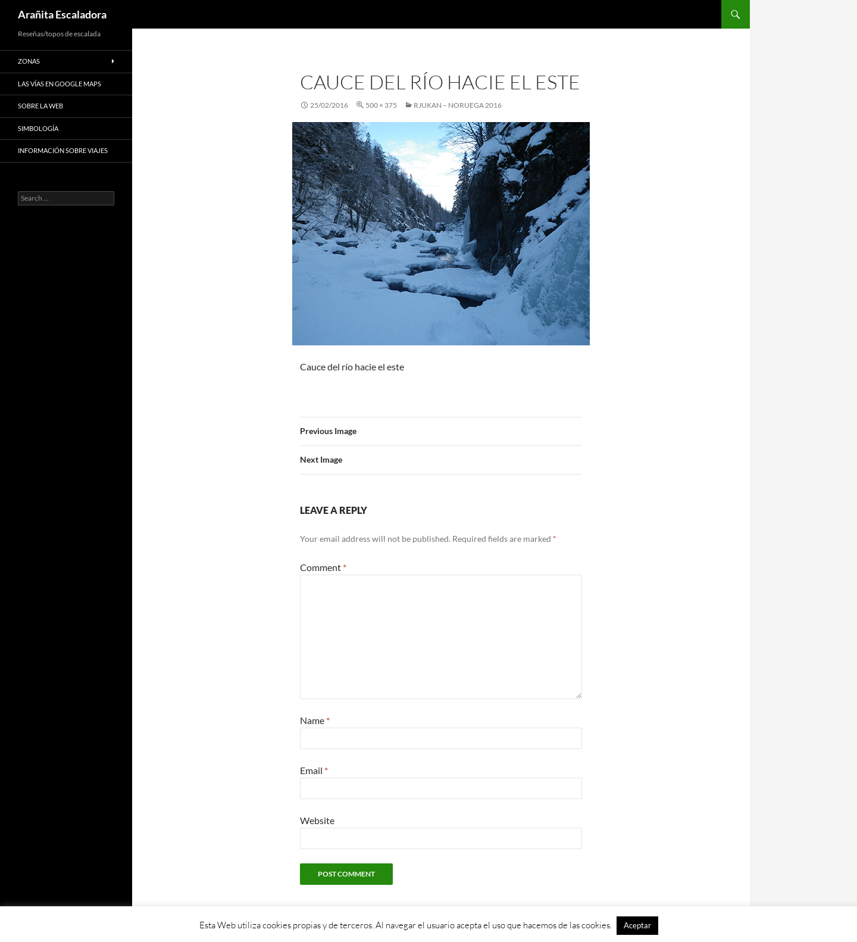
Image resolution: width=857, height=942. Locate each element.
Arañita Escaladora (62, 14)
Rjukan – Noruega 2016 (458, 105)
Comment (323, 567)
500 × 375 (381, 105)
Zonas (29, 61)
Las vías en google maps (59, 84)
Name (315, 720)
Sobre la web (40, 106)
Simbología (38, 128)
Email (314, 770)
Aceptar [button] (637, 925)
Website (317, 820)
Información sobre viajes (63, 150)
